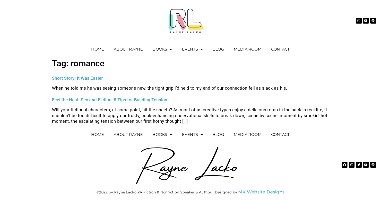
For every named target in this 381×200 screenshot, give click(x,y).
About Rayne (128, 49)
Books (162, 49)
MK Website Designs (261, 192)
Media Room (247, 49)
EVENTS (192, 49)
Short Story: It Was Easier (77, 78)
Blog (218, 49)
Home (97, 49)
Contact (280, 49)
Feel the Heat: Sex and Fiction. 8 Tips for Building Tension (109, 99)
